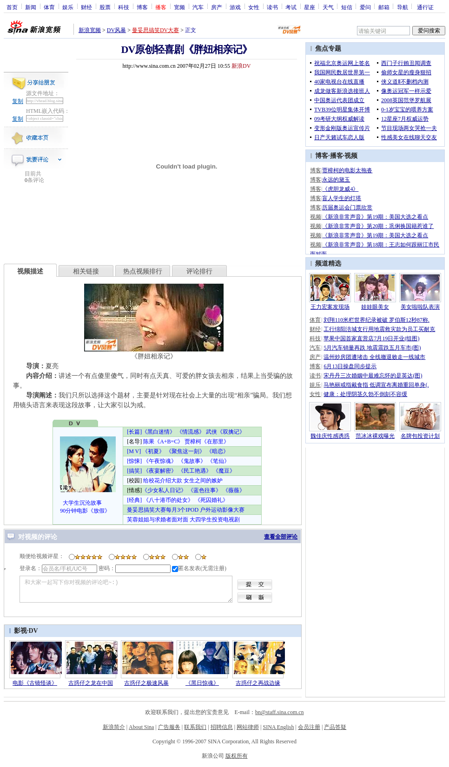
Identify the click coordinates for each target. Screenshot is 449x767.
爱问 (365, 7)
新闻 (30, 7)
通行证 (425, 7)
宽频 (179, 7)
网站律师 (248, 727)
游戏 (235, 7)
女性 (253, 7)
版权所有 (236, 756)
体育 (49, 7)
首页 (12, 7)
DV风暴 (116, 30)
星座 (309, 7)
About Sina (141, 727)
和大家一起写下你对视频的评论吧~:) (126, 589)
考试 (291, 7)
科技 (123, 7)
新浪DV (241, 66)
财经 (86, 7)
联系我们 (195, 727)
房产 (216, 7)
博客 (142, 7)
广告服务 (169, 727)
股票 (105, 7)
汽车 (198, 7)
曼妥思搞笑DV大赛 (155, 30)
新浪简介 (114, 727)
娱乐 (67, 7)
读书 (272, 7)
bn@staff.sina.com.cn (279, 712)
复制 (17, 101)
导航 (402, 7)
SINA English (278, 727)
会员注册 (309, 727)
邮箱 (384, 7)
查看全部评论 (280, 536)
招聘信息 (222, 727)
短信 (346, 7)
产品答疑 (335, 727)
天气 (328, 7)
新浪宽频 (90, 30)
